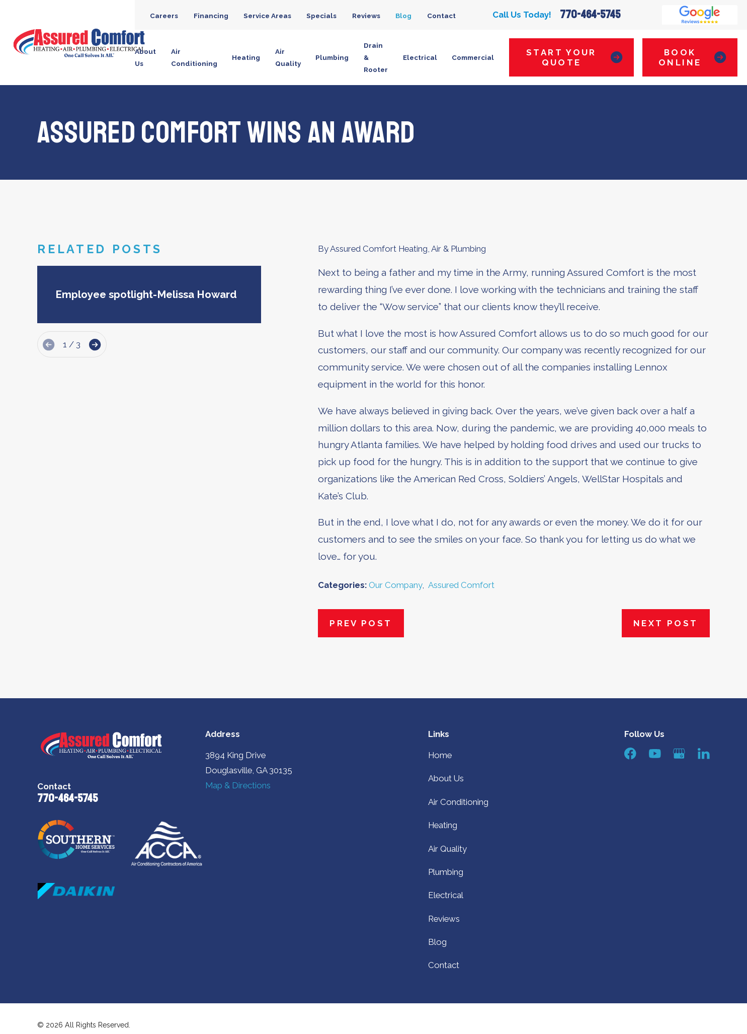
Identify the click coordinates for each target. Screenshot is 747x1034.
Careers (164, 16)
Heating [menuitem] (246, 57)
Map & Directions (238, 785)
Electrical (445, 895)
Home (440, 755)
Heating (442, 825)
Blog (403, 16)
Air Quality (447, 849)
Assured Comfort (461, 585)
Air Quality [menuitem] (288, 57)
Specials (321, 16)
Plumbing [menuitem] (332, 57)
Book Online (692, 57)
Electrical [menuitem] (420, 57)
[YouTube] (655, 754)
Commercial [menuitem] (473, 57)
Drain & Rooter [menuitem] (376, 57)
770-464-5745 (590, 15)
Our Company (395, 585)
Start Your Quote (574, 57)
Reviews (366, 16)
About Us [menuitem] (145, 57)
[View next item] (95, 344)
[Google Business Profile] (679, 754)
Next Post (665, 623)
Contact (441, 16)
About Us (446, 778)
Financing (211, 16)
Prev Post (360, 623)
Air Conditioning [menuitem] (194, 57)
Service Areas (267, 16)
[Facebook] (630, 754)
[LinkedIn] (704, 754)
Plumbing (445, 872)
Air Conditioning (458, 802)
